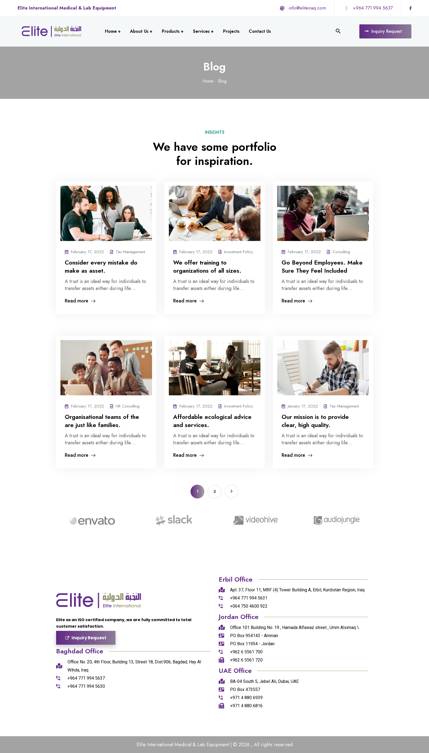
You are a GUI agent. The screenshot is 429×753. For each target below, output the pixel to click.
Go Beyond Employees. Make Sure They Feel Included (322, 266)
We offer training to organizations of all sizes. (207, 266)
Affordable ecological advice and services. (212, 420)
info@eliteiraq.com (307, 8)
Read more (80, 301)
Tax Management (130, 252)
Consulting (341, 252)
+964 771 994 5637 (373, 8)
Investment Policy (238, 252)
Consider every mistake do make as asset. (101, 266)
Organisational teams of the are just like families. (102, 420)
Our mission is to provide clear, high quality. (315, 420)
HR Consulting (128, 406)
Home (208, 81)
